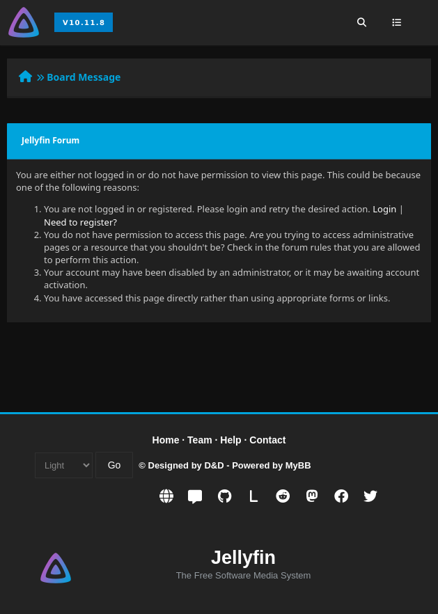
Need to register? (80, 222)
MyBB (298, 465)
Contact (267, 440)
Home (166, 440)
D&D (214, 465)
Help (230, 440)
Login (384, 209)
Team (199, 440)
